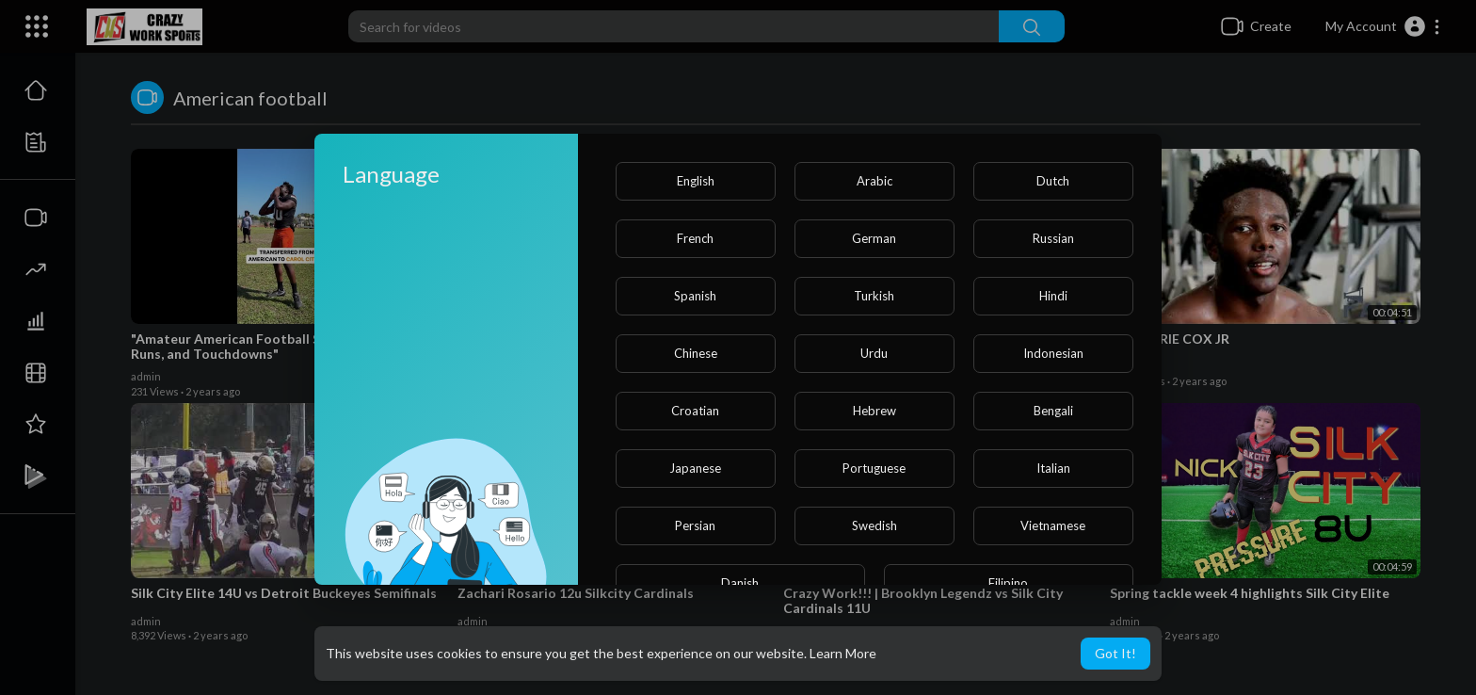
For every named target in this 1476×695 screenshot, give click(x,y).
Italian (1053, 468)
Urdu (874, 353)
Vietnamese (1052, 525)
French (695, 238)
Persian (695, 525)
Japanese (695, 468)
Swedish (874, 525)
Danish (740, 582)
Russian (1053, 238)
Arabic (874, 180)
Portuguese (874, 468)
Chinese (695, 353)
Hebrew (874, 410)
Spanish (695, 295)
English (695, 180)
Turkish (874, 295)
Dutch (1052, 180)
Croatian (695, 410)
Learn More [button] (843, 653)
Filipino (1008, 582)
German (874, 238)
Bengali (1053, 410)
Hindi (1053, 295)
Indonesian (1053, 353)
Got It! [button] (1115, 653)
